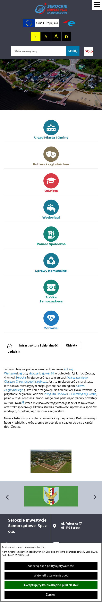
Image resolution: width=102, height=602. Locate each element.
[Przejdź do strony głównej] (51, 8)
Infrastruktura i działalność (38, 345)
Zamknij (51, 594)
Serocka (21, 377)
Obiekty (71, 345)
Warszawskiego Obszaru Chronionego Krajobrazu (46, 379)
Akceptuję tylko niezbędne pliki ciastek (51, 585)
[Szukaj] (72, 51)
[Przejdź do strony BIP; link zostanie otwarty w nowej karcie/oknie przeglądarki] (88, 51)
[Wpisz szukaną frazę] (38, 51)
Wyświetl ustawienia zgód (51, 575)
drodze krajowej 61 (41, 373)
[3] (22, 402)
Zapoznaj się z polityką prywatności (51, 566)
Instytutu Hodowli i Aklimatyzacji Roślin (70, 394)
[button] (51, 471)
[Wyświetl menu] (97, 5)
